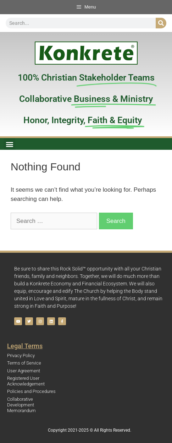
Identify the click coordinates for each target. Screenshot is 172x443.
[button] (9, 144)
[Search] (161, 23)
